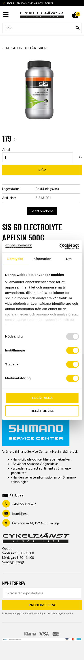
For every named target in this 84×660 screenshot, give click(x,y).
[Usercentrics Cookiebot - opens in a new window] (60, 246)
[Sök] (77, 28)
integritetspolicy (64, 613)
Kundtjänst (20, 514)
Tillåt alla (42, 398)
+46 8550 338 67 (24, 504)
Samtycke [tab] (15, 259)
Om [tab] (69, 259)
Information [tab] (42, 259)
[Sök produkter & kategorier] (42, 28)
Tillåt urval (42, 411)
